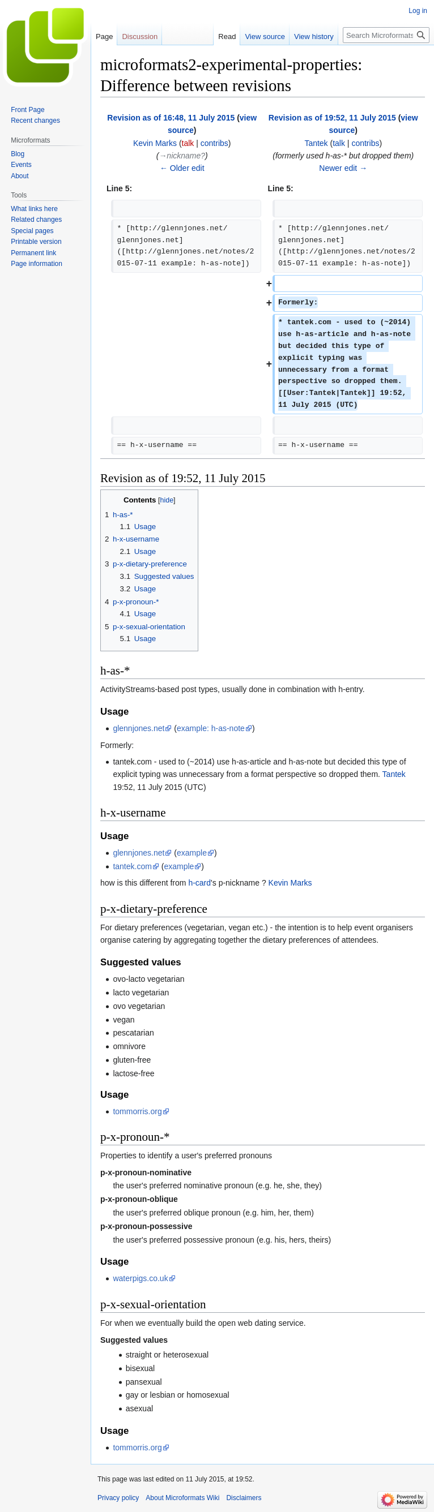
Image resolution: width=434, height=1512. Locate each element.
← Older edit (182, 168)
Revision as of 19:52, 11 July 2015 (332, 117)
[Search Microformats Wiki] (386, 35)
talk (188, 143)
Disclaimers (243, 1498)
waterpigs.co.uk (140, 1278)
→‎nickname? (182, 155)
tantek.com (132, 866)
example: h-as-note (211, 728)
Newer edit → (343, 168)
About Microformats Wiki (182, 1498)
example (192, 852)
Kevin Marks (290, 882)
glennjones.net (138, 728)
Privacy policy (118, 1498)
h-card (199, 882)
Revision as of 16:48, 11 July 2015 (171, 117)
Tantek (394, 774)
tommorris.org (137, 1111)
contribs (214, 143)
